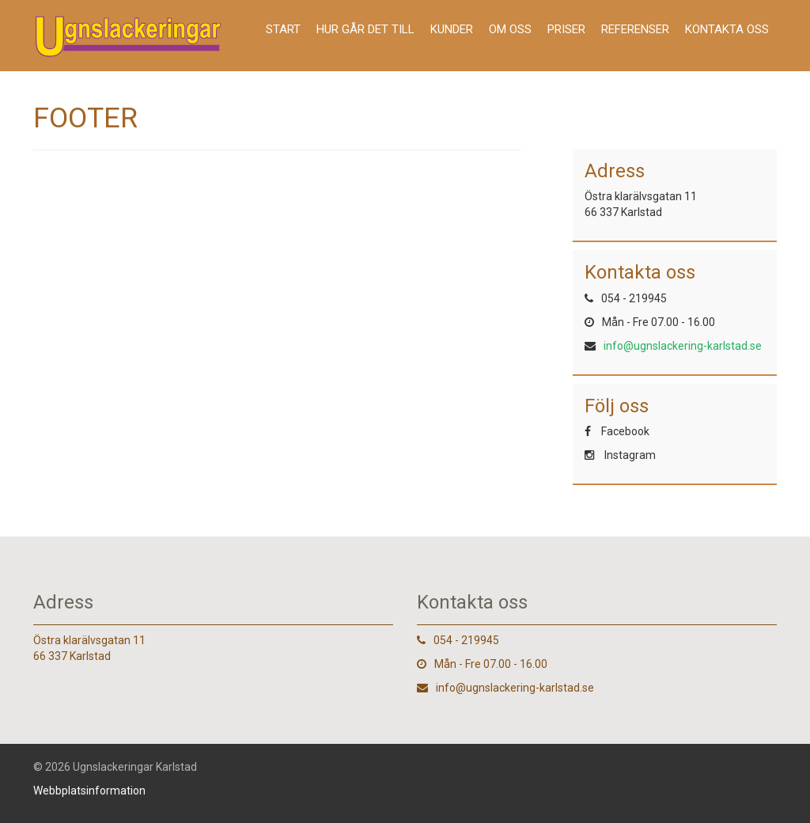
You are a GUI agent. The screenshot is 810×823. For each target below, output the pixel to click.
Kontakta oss (727, 29)
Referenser (635, 29)
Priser (566, 29)
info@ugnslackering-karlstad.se (683, 345)
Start (283, 29)
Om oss (510, 29)
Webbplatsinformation (89, 790)
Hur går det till (365, 29)
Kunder (451, 29)
